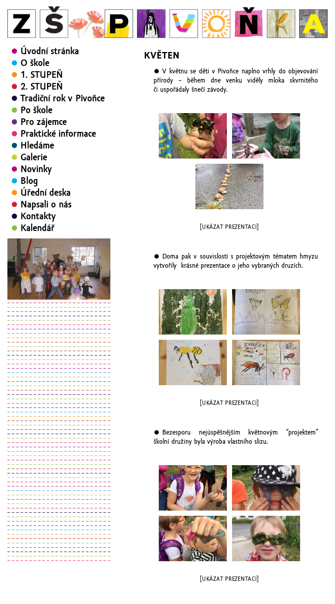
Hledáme (37, 145)
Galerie (34, 157)
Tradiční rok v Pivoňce (63, 98)
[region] (58, 269)
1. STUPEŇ (42, 74)
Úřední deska (46, 192)
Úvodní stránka (50, 51)
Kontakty (38, 216)
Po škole (36, 110)
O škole (35, 63)
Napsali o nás (46, 204)
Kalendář (38, 228)
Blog (29, 180)
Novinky (36, 169)
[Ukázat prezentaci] (229, 227)
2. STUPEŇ (42, 86)
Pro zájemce (44, 122)
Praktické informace (58, 133)
